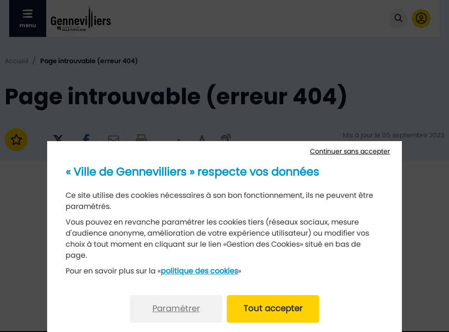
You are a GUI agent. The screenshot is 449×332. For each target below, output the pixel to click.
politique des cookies (199, 271)
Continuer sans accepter (350, 151)
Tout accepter (273, 309)
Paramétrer (176, 309)
